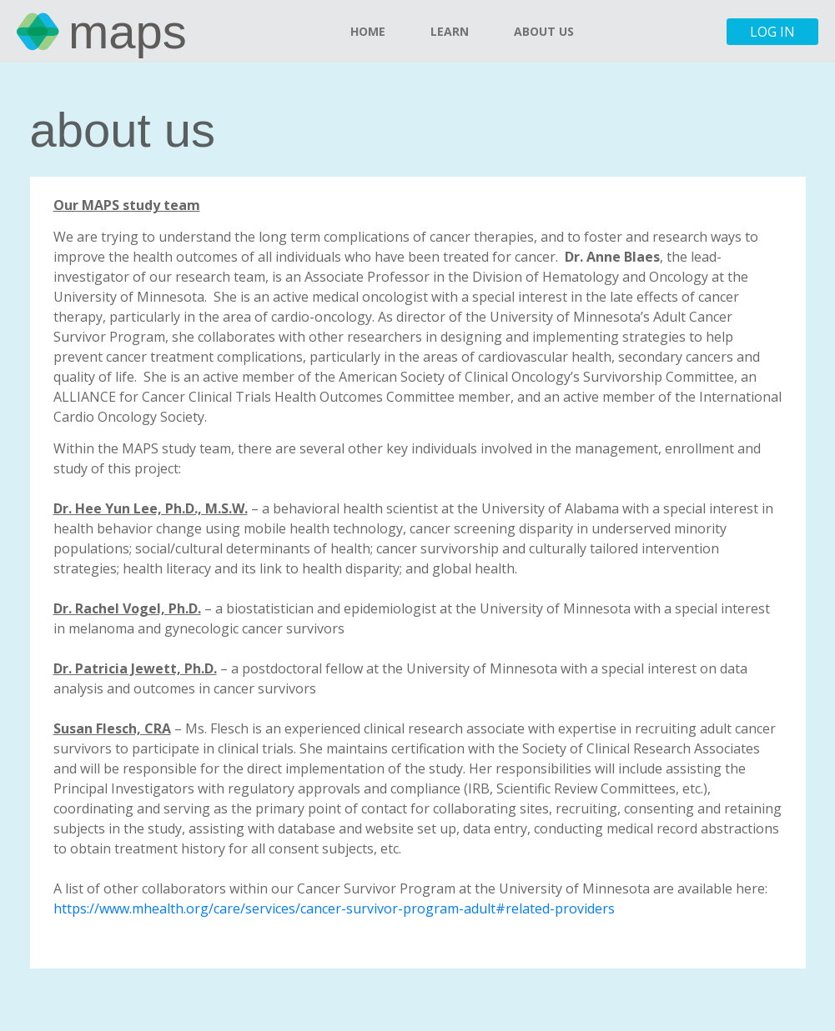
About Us (544, 31)
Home (367, 31)
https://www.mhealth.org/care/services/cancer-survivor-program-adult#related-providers (334, 908)
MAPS (127, 31)
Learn (449, 31)
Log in (772, 32)
